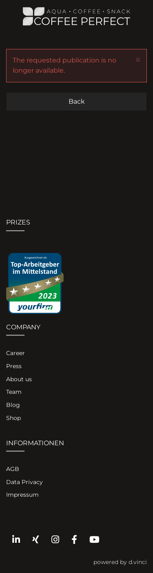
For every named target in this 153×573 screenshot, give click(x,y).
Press (14, 366)
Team (14, 392)
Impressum (22, 495)
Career (15, 353)
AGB (12, 469)
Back (77, 101)
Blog (13, 405)
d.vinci (138, 562)
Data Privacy (24, 482)
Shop (13, 418)
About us (19, 379)
